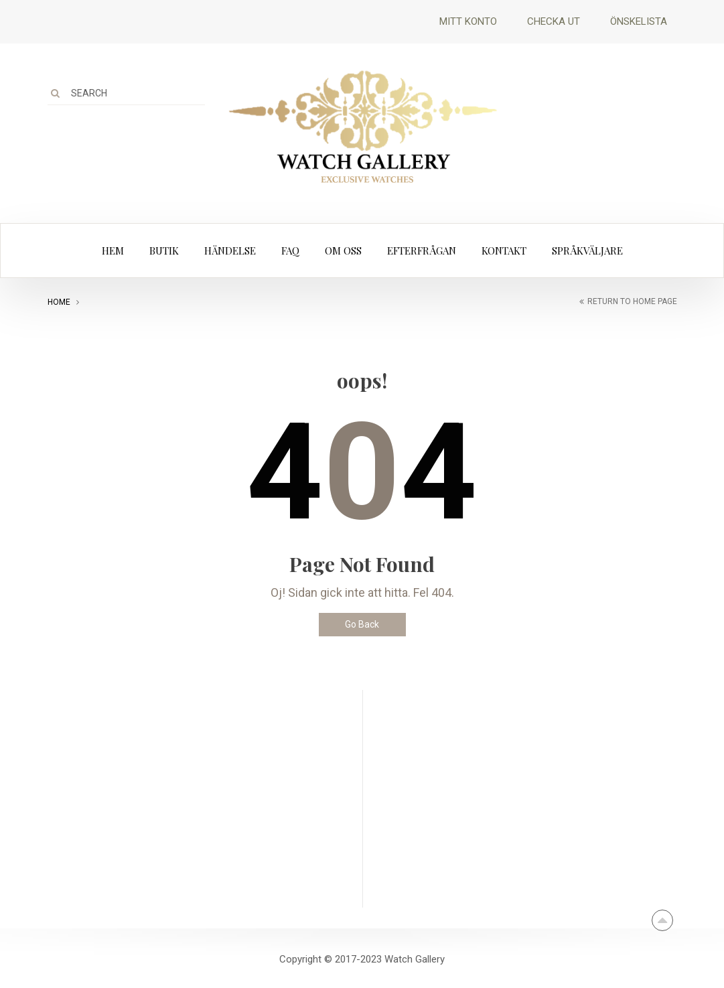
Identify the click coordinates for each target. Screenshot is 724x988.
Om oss (343, 250)
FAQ (290, 250)
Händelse (230, 250)
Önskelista (638, 21)
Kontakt (504, 250)
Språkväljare (587, 250)
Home (59, 302)
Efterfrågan (421, 250)
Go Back (362, 624)
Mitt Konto (468, 21)
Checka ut (553, 21)
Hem (113, 250)
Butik (164, 250)
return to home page (632, 301)
